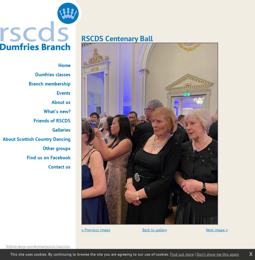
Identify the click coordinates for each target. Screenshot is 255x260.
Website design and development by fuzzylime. (38, 246)
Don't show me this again (218, 254)
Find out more (182, 254)
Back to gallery (154, 230)
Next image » (217, 230)
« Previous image (95, 230)
